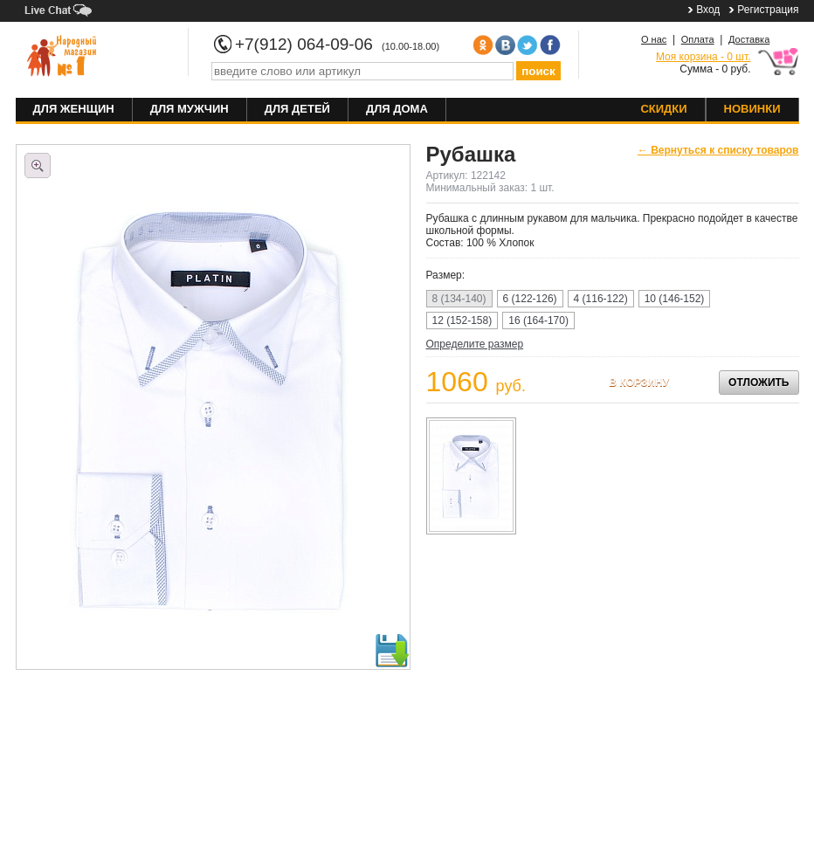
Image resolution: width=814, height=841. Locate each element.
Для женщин (73, 108)
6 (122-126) (530, 299)
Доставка (748, 39)
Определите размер (475, 344)
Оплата (697, 39)
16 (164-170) (538, 320)
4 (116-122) (601, 299)
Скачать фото (391, 650)
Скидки (663, 108)
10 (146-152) (675, 299)
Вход (708, 9)
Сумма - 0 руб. (703, 63)
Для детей (297, 108)
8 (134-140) (459, 299)
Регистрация (767, 9)
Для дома (397, 108)
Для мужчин (189, 108)
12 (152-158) (462, 320)
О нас (653, 39)
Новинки (752, 108)
